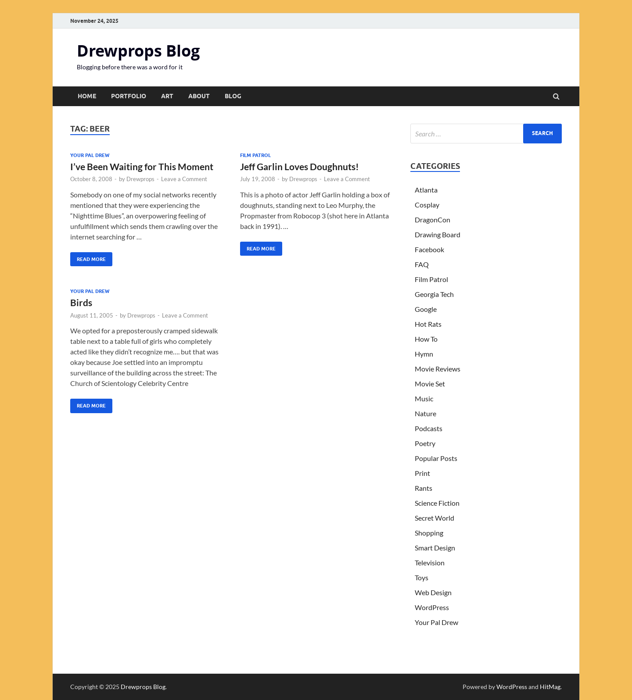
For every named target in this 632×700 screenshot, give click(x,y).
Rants (423, 488)
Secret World (434, 518)
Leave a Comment (184, 178)
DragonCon (432, 219)
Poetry (425, 443)
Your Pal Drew (89, 155)
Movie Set (430, 383)
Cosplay (427, 204)
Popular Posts (436, 458)
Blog (233, 96)
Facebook (429, 249)
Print (422, 473)
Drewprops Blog (138, 50)
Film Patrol (255, 155)
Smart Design (435, 547)
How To (426, 339)
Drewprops (140, 178)
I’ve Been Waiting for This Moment (141, 166)
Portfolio (128, 96)
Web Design (433, 592)
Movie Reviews (437, 368)
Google (426, 309)
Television (430, 562)
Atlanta (426, 190)
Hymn (424, 354)
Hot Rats (428, 324)
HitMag (550, 686)
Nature (425, 413)
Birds (81, 302)
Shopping (429, 533)
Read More (88, 257)
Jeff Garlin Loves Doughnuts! (299, 166)
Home (87, 96)
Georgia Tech (434, 294)
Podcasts (428, 428)
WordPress (432, 607)
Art (167, 96)
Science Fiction (437, 503)
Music (424, 398)
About (199, 96)
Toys (421, 577)
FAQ (422, 264)
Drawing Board (437, 234)
